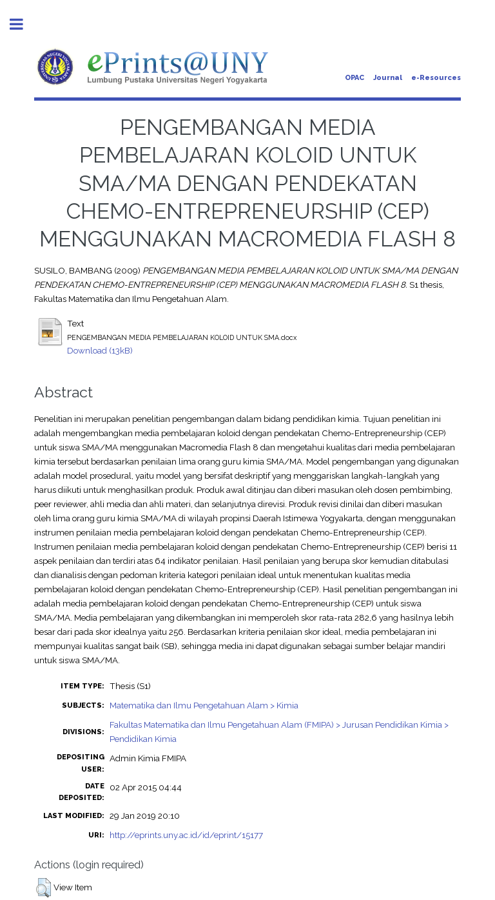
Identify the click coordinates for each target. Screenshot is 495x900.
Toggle (23, 24)
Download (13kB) (100, 350)
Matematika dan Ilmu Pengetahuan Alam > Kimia (204, 705)
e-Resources (436, 78)
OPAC (354, 78)
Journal (387, 78)
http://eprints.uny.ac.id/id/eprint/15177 (186, 835)
